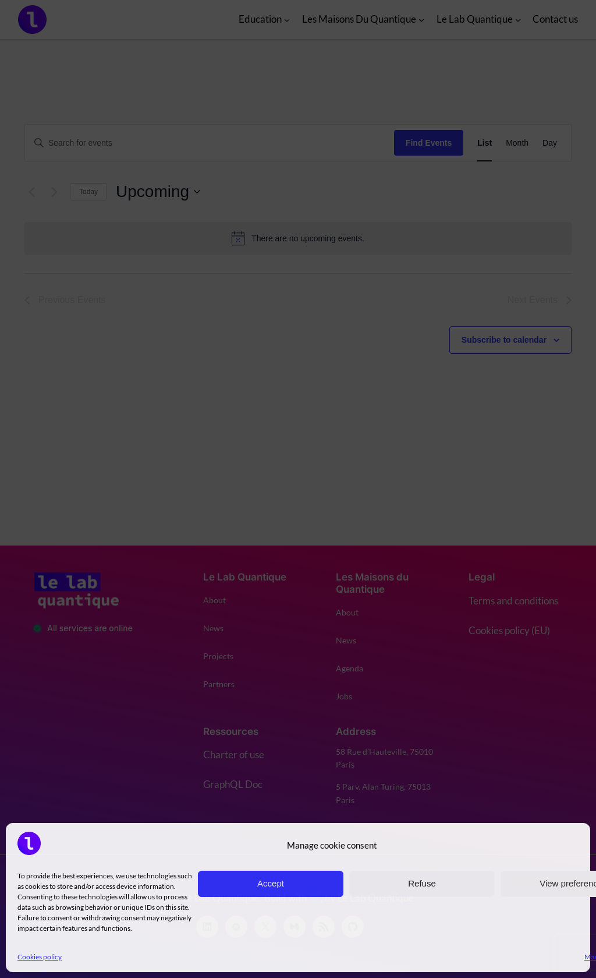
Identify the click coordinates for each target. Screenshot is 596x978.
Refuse (422, 883)
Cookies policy (39, 956)
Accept (270, 883)
